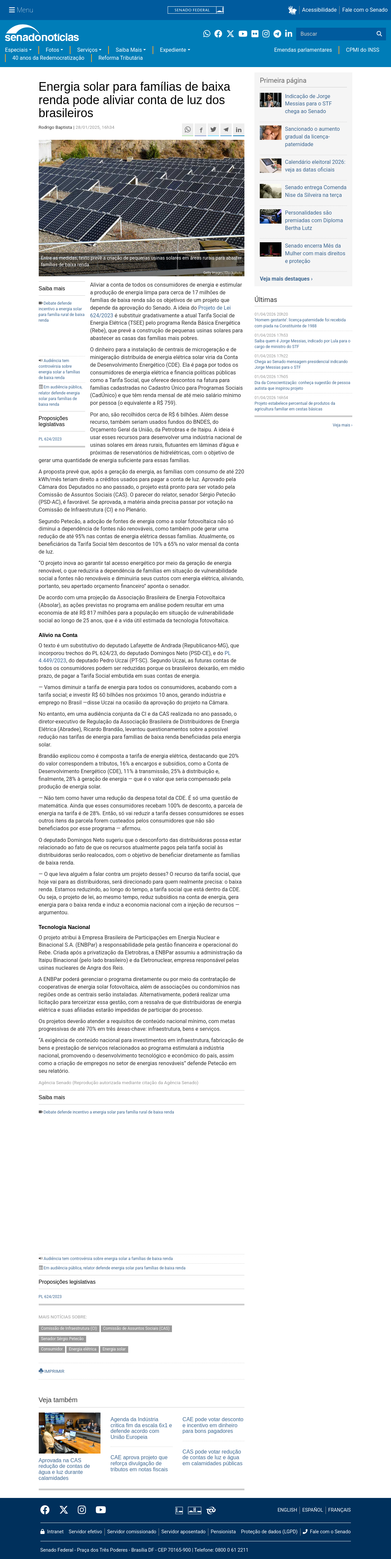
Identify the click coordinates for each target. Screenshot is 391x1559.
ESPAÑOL (312, 1510)
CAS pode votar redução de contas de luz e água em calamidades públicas (213, 1457)
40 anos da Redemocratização (48, 58)
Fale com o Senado (365, 10)
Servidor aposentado (183, 1532)
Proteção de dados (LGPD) (269, 1532)
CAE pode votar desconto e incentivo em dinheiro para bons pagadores (213, 1425)
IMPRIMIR (51, 1371)
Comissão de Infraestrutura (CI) (69, 1328)
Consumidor (52, 1349)
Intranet (52, 1532)
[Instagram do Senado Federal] (82, 1510)
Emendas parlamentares (303, 50)
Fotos (52, 50)
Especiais (16, 50)
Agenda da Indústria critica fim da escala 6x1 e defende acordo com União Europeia (141, 1428)
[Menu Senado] (21, 10)
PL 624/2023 (50, 439)
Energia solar (114, 1349)
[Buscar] (379, 34)
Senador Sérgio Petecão (62, 1338)
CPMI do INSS (362, 50)
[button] (293, 10)
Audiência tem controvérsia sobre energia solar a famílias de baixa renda (108, 1258)
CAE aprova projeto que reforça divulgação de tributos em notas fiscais (139, 1463)
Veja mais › (343, 425)
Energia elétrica (82, 1349)
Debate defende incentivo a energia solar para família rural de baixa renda (108, 1112)
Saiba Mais (129, 50)
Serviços (87, 50)
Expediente (173, 50)
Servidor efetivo (85, 1532)
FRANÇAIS (339, 1510)
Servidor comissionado (131, 1532)
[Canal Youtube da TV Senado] (98, 1510)
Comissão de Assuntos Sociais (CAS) (136, 1328)
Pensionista (223, 1532)
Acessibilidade (319, 10)
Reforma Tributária (121, 58)
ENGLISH (287, 1510)
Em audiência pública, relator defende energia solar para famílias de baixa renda (114, 1268)
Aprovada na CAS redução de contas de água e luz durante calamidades (64, 1469)
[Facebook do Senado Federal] (47, 1510)
